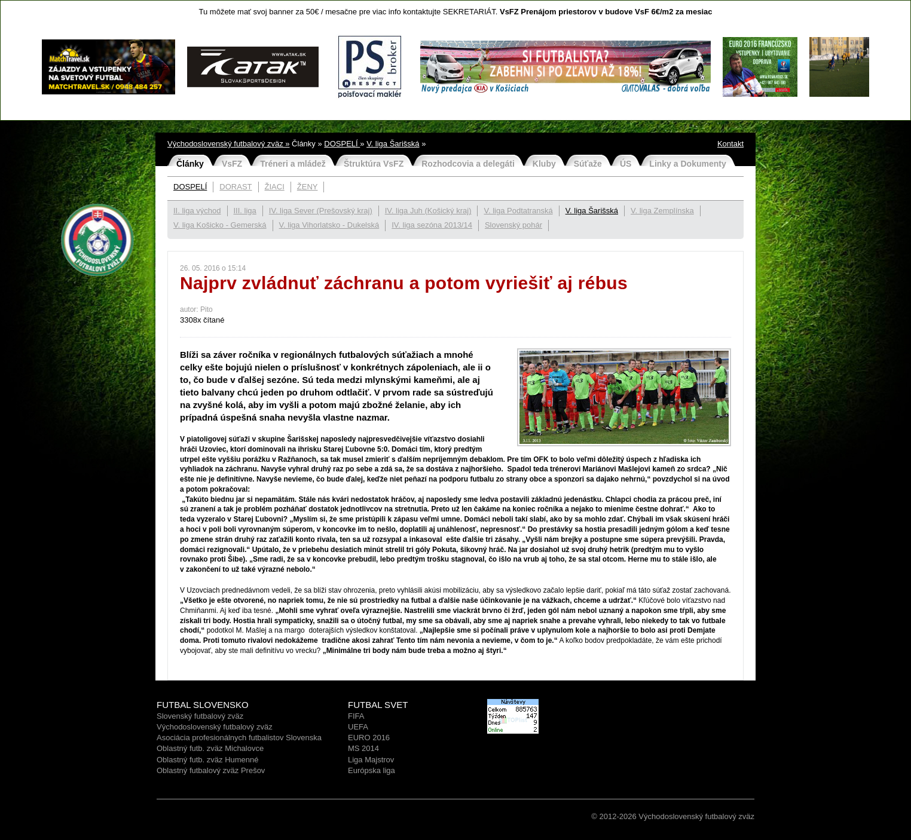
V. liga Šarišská (392, 143)
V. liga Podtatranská (518, 210)
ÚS (625, 163)
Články (190, 163)
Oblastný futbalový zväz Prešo (209, 770)
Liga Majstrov (371, 759)
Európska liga (371, 770)
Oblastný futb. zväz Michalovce (210, 748)
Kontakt (730, 143)
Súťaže (588, 163)
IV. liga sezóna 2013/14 (432, 224)
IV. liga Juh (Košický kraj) (428, 210)
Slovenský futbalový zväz (200, 716)
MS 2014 (363, 748)
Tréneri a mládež (293, 163)
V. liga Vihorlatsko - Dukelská (329, 224)
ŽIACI (275, 186)
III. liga (245, 210)
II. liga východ (197, 210)
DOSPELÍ (342, 143)
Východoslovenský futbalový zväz (215, 726)
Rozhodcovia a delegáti (468, 163)
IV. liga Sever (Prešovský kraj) (320, 210)
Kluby (544, 163)
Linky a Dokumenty (687, 163)
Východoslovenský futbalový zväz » (228, 143)
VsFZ (232, 163)
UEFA (358, 726)
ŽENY (307, 186)
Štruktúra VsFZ (373, 163)
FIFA (356, 716)
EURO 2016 (369, 737)
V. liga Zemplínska (662, 210)
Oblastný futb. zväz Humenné (208, 759)
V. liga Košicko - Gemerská (220, 224)
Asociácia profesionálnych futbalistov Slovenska (239, 737)
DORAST (235, 186)
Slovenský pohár (513, 224)
